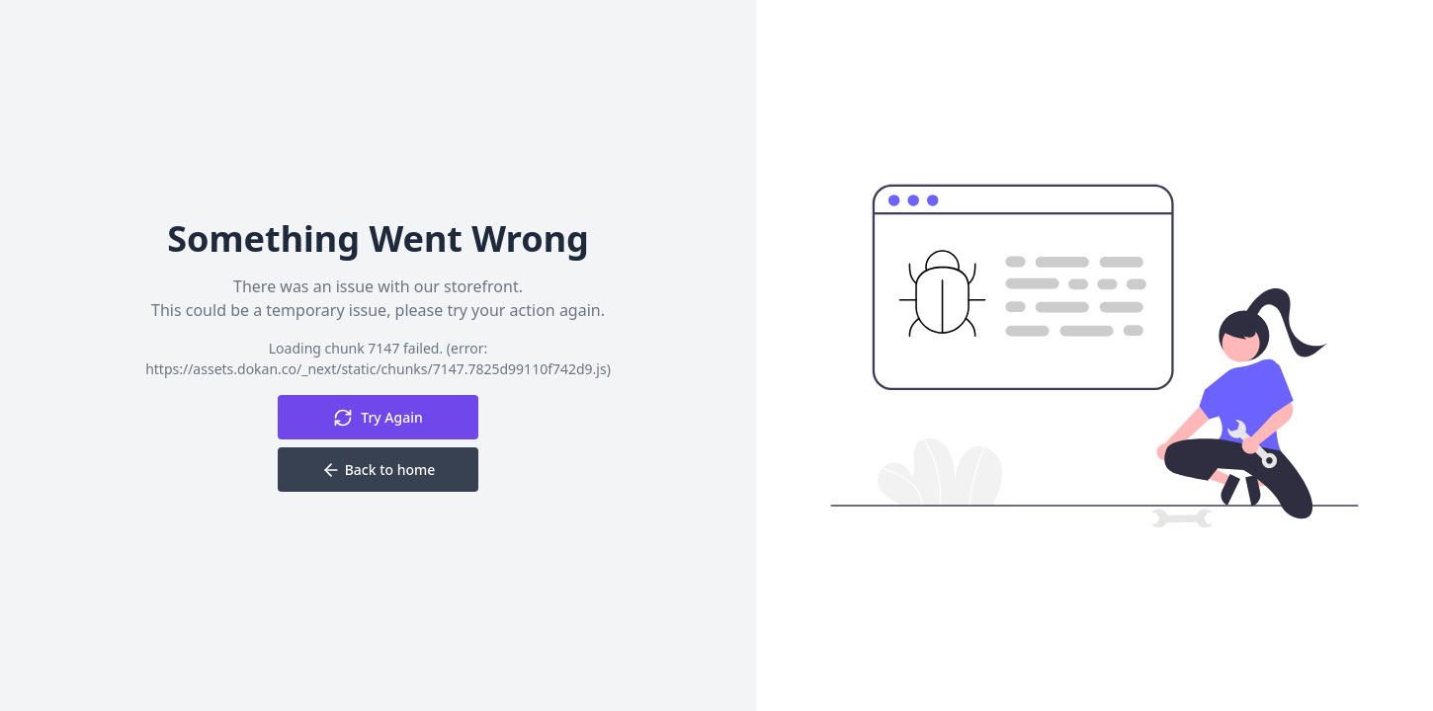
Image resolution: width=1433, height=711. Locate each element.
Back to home (378, 470)
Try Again (378, 418)
